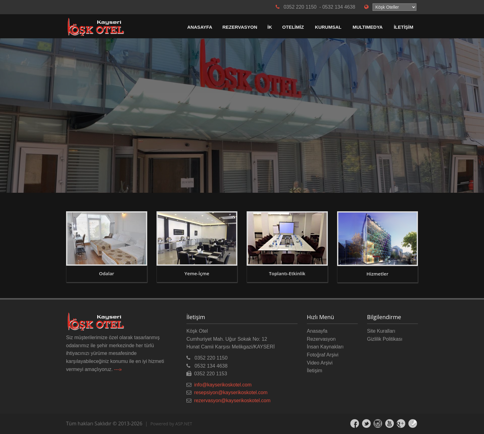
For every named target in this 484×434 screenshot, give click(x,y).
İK (269, 27)
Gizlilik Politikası (385, 339)
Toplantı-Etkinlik (287, 273)
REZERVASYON (240, 27)
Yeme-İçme (197, 273)
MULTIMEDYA (368, 27)
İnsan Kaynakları (325, 346)
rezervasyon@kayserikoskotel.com (232, 400)
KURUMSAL (328, 27)
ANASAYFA (199, 27)
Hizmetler (377, 274)
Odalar (106, 273)
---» (118, 369)
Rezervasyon (321, 339)
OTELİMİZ (293, 27)
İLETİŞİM (403, 27)
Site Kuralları (381, 331)
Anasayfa (317, 331)
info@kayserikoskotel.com (223, 384)
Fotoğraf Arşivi (322, 354)
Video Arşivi (319, 362)
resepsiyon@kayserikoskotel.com (231, 392)
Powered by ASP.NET (171, 424)
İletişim (314, 370)
